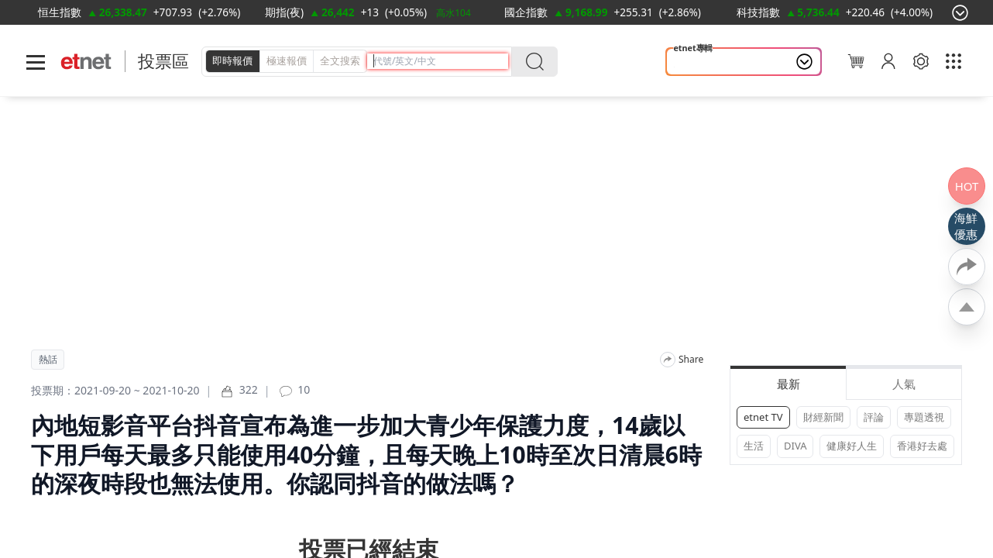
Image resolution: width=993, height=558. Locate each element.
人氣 (904, 383)
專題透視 (924, 417)
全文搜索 (340, 60)
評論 (874, 417)
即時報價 (232, 60)
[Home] (86, 61)
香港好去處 (922, 446)
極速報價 (286, 60)
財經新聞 (823, 417)
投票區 (163, 61)
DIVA (795, 446)
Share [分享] (691, 359)
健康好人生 (851, 446)
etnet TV (763, 417)
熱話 (48, 359)
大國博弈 (698, 62)
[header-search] (440, 60)
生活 (754, 446)
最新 (788, 383)
